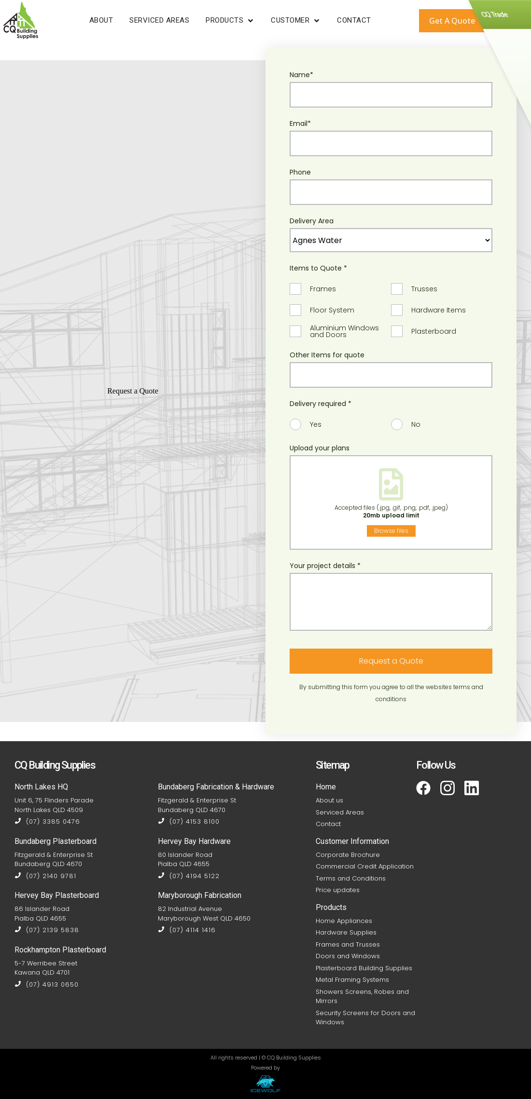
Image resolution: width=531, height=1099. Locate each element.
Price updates (338, 890)
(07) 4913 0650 (46, 984)
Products (331, 907)
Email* (300, 123)
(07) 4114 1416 (187, 930)
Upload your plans (319, 448)
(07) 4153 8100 (189, 821)
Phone (300, 172)
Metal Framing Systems (352, 979)
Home (326, 786)
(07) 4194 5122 (189, 876)
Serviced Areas (340, 812)
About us (329, 800)
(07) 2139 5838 (46, 930)
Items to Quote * (318, 268)
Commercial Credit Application (365, 866)
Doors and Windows (348, 956)
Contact (328, 823)
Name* (301, 75)
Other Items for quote (327, 355)
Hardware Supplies (346, 932)
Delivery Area (312, 221)
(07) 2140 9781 (45, 876)
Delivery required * (320, 403)
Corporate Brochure (348, 854)
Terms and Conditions (351, 878)
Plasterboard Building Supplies (364, 968)
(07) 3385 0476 (47, 821)
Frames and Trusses (348, 944)
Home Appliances (344, 920)
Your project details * (325, 565)
